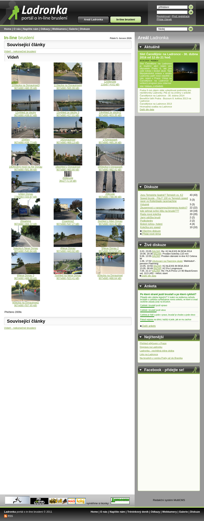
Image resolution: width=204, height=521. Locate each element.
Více (141, 86)
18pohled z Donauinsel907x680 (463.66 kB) (68, 167)
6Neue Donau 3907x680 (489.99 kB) (25, 276)
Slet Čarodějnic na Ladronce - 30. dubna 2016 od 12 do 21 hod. (169, 55)
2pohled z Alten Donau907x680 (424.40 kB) (110, 221)
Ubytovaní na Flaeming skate (167, 261)
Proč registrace (181, 16)
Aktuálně (152, 47)
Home (7, 28)
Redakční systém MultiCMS (169, 500)
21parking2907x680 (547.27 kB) (68, 221)
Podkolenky (146, 220)
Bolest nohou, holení (151, 224)
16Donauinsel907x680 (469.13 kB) (68, 140)
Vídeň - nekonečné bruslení (20, 51)
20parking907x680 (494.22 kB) (25, 221)
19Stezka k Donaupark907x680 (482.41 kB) (110, 167)
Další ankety (148, 326)
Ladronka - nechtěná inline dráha (157, 350)
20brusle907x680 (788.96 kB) (110, 194)
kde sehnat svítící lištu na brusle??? (159, 211)
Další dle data (147, 109)
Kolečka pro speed (150, 227)
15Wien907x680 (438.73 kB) (25, 140)
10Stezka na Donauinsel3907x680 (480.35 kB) (25, 86)
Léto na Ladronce (149, 354)
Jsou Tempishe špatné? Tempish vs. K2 (161, 195)
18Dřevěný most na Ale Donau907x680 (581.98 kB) (25, 167)
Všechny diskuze (150, 231)
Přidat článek (164, 19)
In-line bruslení (125, 19)
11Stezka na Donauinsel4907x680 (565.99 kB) (68, 86)
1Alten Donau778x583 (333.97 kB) (25, 194)
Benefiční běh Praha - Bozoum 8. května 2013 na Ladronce (165, 99)
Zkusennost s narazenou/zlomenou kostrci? (163, 207)
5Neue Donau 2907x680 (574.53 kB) (110, 249)
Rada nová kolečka (150, 214)
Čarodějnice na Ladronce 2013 (156, 104)
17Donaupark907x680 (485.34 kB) (110, 140)
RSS (10, 516)
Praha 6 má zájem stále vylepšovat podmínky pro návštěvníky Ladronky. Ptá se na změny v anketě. (165, 91)
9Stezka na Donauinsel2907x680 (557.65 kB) (25, 303)
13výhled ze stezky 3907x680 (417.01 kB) (68, 113)
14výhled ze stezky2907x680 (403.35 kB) (110, 113)
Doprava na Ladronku (151, 347)
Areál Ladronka (93, 19)
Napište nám (31, 28)
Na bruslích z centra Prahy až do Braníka (161, 358)
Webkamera (59, 28)
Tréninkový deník (138, 511)
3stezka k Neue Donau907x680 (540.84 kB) (25, 249)
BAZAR (156, 251)
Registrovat (163, 16)
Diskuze (85, 28)
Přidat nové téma (150, 233)
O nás (17, 28)
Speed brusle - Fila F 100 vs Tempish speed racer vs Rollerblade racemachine (164, 200)
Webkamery (169, 511)
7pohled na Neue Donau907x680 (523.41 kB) (68, 276)
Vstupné (144, 204)
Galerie (73, 28)
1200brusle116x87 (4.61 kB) (110, 82)
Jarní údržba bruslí (150, 217)
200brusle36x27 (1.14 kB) (67, 178)
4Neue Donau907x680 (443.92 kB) (68, 249)
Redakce (154, 61)
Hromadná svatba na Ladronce (156, 106)
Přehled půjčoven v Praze (153, 343)
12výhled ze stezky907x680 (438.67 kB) (25, 113)
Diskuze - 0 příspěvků (154, 86)
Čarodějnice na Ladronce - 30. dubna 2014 (162, 95)
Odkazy (45, 28)
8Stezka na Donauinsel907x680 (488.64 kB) (110, 276)
